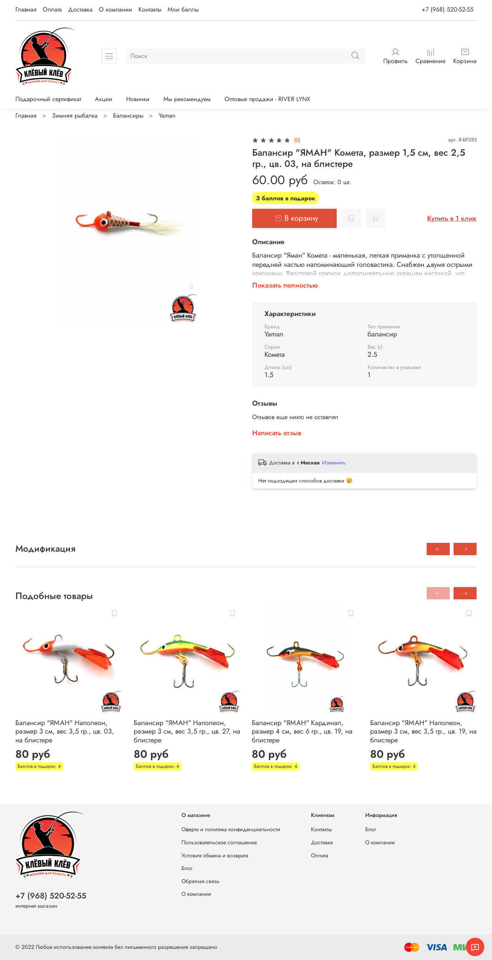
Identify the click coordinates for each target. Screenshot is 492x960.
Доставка (80, 9)
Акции (103, 99)
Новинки (138, 99)
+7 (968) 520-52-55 (448, 9)
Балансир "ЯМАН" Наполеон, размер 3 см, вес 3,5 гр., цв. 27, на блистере (187, 731)
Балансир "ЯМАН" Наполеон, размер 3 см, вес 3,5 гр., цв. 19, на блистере (423, 731)
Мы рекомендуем (187, 99)
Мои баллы (183, 9)
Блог (187, 868)
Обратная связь (200, 881)
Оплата (52, 9)
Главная (26, 9)
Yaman (167, 115)
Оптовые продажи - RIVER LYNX (267, 99)
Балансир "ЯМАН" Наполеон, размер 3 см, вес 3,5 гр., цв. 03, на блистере (64, 731)
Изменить (334, 462)
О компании (115, 9)
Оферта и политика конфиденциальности (230, 829)
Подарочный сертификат (48, 99)
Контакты (149, 9)
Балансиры (128, 115)
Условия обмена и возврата (214, 855)
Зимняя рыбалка (75, 115)
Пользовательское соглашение (219, 842)
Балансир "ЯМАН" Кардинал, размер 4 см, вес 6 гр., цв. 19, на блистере (302, 731)
